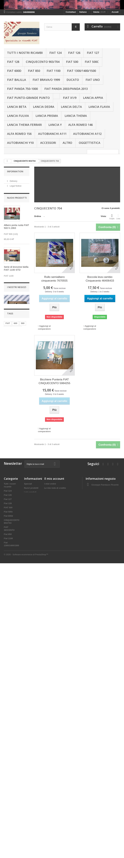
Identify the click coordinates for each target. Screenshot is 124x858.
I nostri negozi (16, 207)
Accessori (48, 143)
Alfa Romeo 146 (80, 125)
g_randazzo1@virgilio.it (109, 628)
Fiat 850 (34, 71)
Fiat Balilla (16, 80)
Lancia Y (55, 125)
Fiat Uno (93, 80)
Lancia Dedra (43, 107)
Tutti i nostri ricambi (25, 53)
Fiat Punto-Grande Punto (28, 98)
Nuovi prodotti (17, 219)
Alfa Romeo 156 (19, 134)
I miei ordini (50, 610)
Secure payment (17, 202)
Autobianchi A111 (52, 134)
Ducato (73, 80)
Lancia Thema (76, 116)
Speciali (28, 610)
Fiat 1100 (53, 71)
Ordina (37, 216)
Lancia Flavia (99, 107)
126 (7, 559)
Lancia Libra (10, 762)
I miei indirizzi (51, 619)
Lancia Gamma (11, 749)
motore (16, 559)
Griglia (111, 217)
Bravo (7, 680)
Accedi (115, 12)
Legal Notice (15, 185)
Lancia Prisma (47, 116)
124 (7, 569)
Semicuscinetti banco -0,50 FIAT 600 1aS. (15, 331)
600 (15, 555)
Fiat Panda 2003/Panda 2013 (66, 89)
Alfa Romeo (10, 833)
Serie (22, 569)
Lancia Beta (16, 107)
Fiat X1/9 (69, 98)
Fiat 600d (14, 71)
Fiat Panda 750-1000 (22, 89)
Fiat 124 (55, 53)
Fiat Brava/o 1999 (46, 80)
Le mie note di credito (55, 614)
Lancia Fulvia (18, 116)
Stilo (6, 720)
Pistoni (8, 564)
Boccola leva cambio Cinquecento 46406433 (100, 278)
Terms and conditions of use (30, 630)
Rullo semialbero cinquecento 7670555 (54, 278)
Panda (19, 564)
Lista (118, 217)
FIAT (7, 555)
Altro (67, 143)
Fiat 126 (74, 53)
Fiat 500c (92, 62)
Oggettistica (89, 143)
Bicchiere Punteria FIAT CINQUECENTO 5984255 (54, 381)
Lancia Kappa (11, 766)
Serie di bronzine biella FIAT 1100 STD (16, 289)
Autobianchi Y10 (20, 143)
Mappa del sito (31, 641)
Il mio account (54, 605)
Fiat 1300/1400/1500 (81, 71)
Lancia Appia (93, 98)
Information (15, 171)
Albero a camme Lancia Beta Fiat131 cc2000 (14, 457)
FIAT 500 (72, 62)
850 (14, 569)
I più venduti (30, 619)
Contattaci (71, 12)
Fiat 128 (13, 62)
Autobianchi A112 (87, 134)
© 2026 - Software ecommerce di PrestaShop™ (26, 849)
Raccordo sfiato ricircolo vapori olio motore (14, 374)
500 (23, 555)
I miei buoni (50, 627)
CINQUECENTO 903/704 (42, 62)
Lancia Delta (71, 107)
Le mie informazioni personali (59, 623)
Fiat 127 (93, 53)
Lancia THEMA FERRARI (24, 125)
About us (13, 197)
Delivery (13, 180)
